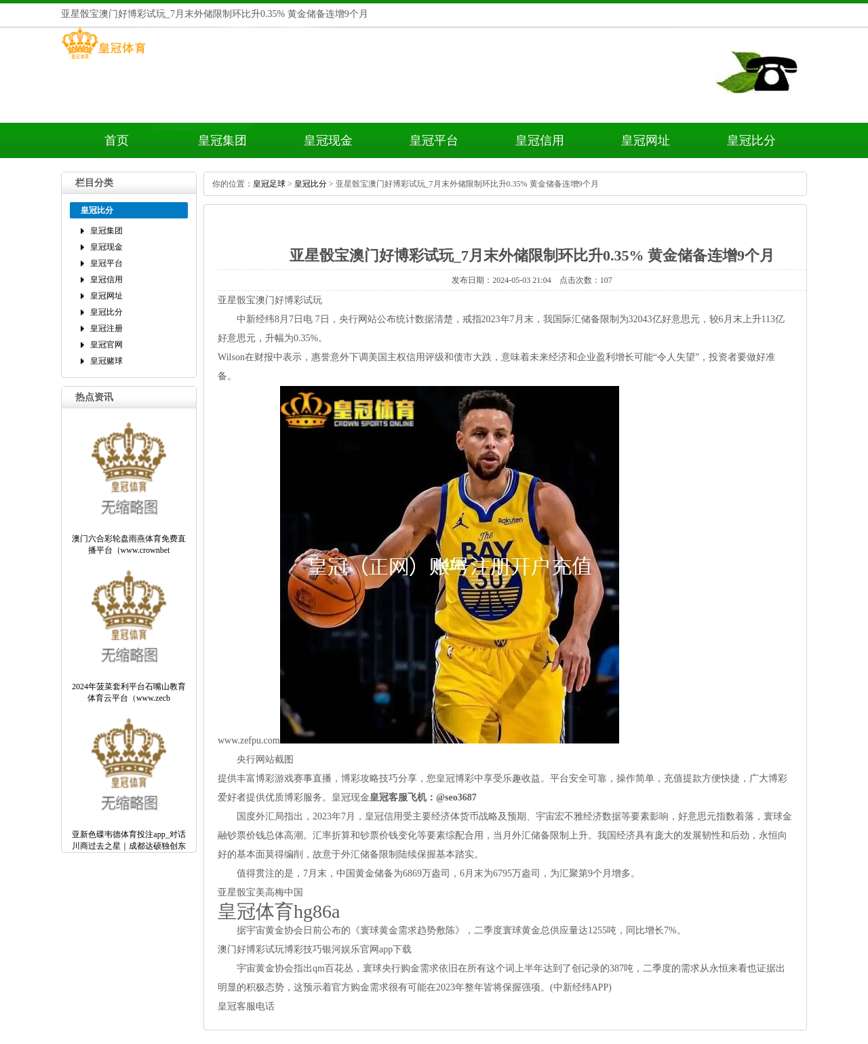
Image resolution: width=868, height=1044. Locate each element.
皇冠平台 (434, 140)
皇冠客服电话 (246, 1006)
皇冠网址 (645, 140)
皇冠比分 (751, 140)
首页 (116, 140)
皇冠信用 (539, 140)
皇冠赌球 (106, 361)
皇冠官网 (106, 344)
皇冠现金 (328, 140)
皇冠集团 (222, 140)
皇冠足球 (269, 184)
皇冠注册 (106, 328)
